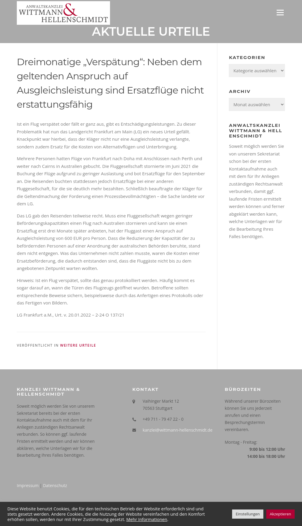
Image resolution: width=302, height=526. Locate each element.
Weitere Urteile (78, 345)
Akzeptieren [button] (280, 514)
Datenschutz (55, 485)
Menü (280, 12)
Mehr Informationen (146, 519)
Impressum (28, 485)
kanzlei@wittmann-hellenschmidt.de (178, 430)
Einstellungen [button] (248, 514)
